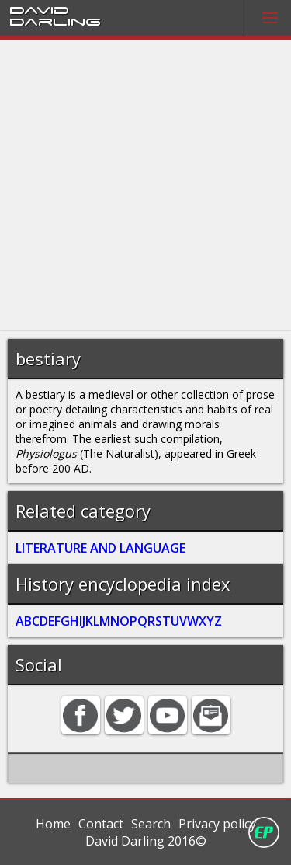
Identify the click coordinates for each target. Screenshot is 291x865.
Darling (55, 21)
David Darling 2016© (145, 840)
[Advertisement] (145, 185)
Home (53, 823)
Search (151, 823)
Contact (100, 823)
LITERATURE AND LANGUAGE (100, 547)
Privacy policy (217, 823)
